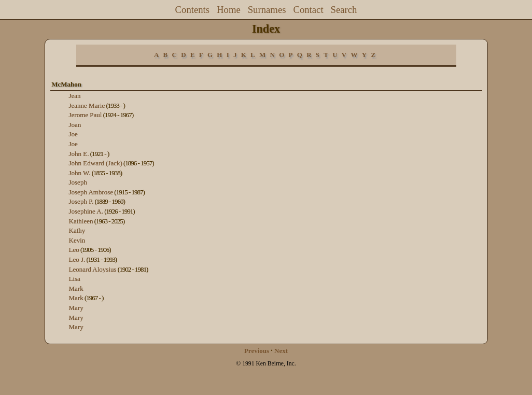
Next (281, 351)
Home (229, 9)
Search (344, 9)
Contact (308, 9)
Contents (192, 9)
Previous (256, 351)
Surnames (267, 9)
